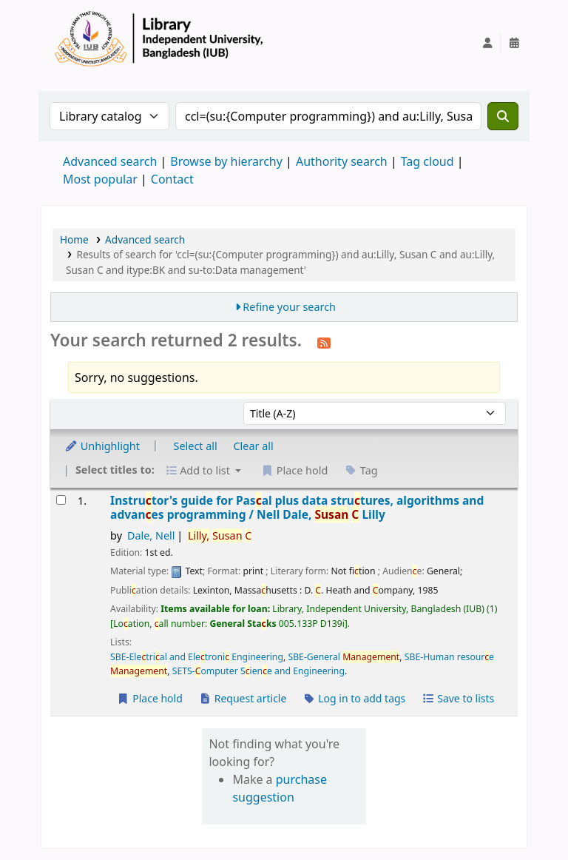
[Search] (502, 116)
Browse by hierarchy (226, 161)
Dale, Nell (151, 535)
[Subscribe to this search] (324, 342)
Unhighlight (102, 446)
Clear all (254, 446)
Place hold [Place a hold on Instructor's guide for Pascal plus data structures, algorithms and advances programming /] (150, 698)
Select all (195, 446)
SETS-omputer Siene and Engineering (258, 671)
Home (74, 239)
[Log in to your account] (487, 43)
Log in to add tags (353, 698)
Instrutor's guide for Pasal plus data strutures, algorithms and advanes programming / (297, 508)
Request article (243, 698)
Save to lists (458, 698)
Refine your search (289, 307)
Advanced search (110, 161)
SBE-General (343, 657)
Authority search (342, 161)
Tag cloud (427, 161)
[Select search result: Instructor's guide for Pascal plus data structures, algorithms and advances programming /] (61, 500)
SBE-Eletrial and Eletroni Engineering (196, 657)
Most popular (100, 179)
